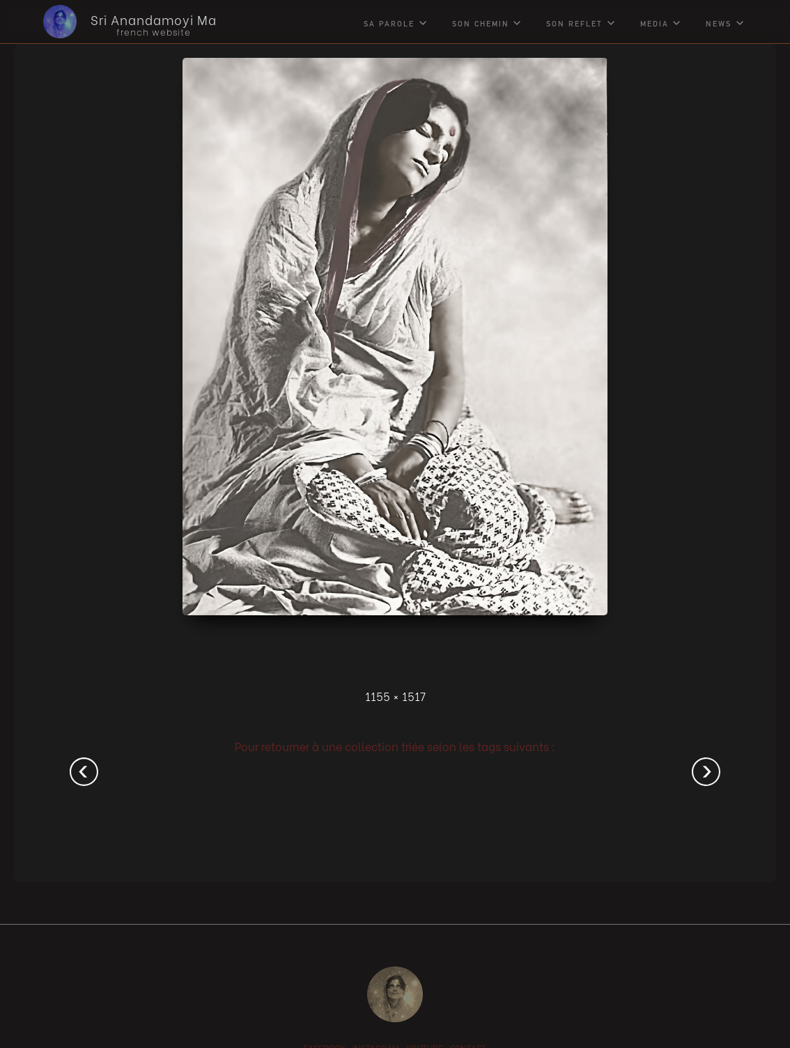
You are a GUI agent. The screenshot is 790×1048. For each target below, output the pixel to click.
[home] (119, 21)
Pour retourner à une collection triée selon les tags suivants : (395, 746)
